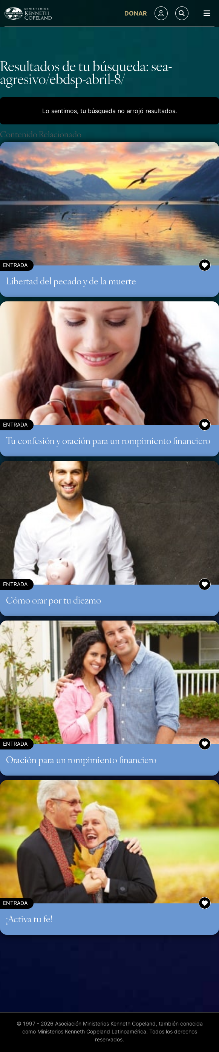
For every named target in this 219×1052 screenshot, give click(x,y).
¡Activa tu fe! (29, 918)
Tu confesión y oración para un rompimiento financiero (108, 440)
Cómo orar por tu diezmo (53, 599)
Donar (135, 13)
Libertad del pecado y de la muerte (71, 280)
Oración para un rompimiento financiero (81, 759)
